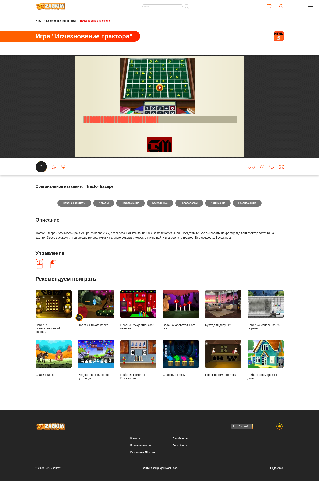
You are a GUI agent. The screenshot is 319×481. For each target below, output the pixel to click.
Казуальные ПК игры (142, 452)
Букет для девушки (223, 308)
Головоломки (189, 203)
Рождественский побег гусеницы (96, 360)
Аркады (104, 203)
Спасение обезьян (181, 358)
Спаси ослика (54, 358)
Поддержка (277, 468)
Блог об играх (181, 445)
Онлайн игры (180, 438)
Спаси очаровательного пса (181, 310)
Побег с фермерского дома (266, 360)
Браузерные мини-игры (61, 20)
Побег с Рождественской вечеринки (138, 310)
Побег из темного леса (223, 358)
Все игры (135, 438)
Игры (39, 20)
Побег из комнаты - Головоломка (138, 360)
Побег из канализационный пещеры (54, 311)
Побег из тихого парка (96, 308)
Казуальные (160, 203)
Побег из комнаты (74, 203)
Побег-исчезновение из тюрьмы (266, 310)
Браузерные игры (140, 445)
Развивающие (247, 203)
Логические (218, 203)
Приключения (130, 203)
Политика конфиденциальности (159, 468)
